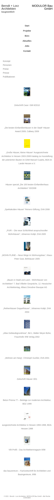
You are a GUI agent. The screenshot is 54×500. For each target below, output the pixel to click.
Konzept (6, 61)
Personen (7, 65)
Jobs (27, 46)
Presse (6, 73)
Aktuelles (27, 41)
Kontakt (27, 51)
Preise (6, 69)
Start (27, 25)
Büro (27, 36)
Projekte (27, 30)
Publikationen (9, 77)
